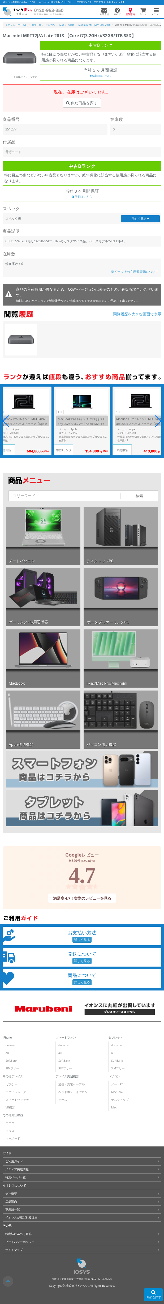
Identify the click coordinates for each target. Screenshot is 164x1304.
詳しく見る (140, 219)
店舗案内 (11, 1201)
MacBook (117, 1092)
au (7, 1053)
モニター (11, 1123)
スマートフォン (65, 1037)
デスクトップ (120, 1100)
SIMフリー (12, 1068)
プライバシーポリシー (19, 1242)
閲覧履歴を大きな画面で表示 (137, 313)
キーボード (13, 1138)
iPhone (7, 1037)
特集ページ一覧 (15, 1177)
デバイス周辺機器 (67, 1076)
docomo (11, 1045)
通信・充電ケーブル (71, 1084)
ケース (62, 1100)
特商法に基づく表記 (18, 1234)
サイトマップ (14, 1250)
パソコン (114, 1076)
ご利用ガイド (14, 1161)
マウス (10, 1131)
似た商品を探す (82, 102)
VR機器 (10, 1107)
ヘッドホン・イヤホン (73, 1092)
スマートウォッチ (17, 1100)
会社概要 (11, 1193)
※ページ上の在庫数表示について (135, 271)
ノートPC (117, 1084)
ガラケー (11, 1084)
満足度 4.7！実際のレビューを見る (82, 898)
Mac (113, 1107)
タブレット (115, 1037)
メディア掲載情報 (17, 1169)
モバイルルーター (17, 1092)
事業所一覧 (12, 1209)
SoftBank (11, 1060)
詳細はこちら (100, 76)
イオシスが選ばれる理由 (21, 1217)
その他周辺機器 (13, 1115)
